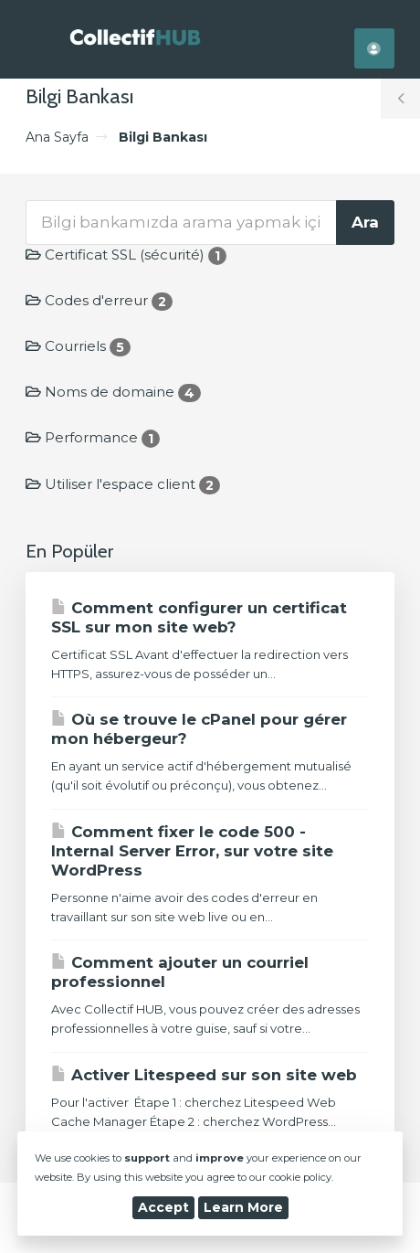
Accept (163, 1207)
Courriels (78, 346)
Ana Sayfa (57, 137)
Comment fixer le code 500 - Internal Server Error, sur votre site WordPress (192, 851)
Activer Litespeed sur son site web (204, 1075)
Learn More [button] (243, 1207)
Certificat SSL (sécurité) (126, 254)
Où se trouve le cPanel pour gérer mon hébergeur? (199, 729)
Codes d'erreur (99, 300)
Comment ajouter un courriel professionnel (180, 972)
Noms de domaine (113, 391)
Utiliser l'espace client (123, 484)
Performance (93, 437)
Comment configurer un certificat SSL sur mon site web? (199, 617)
